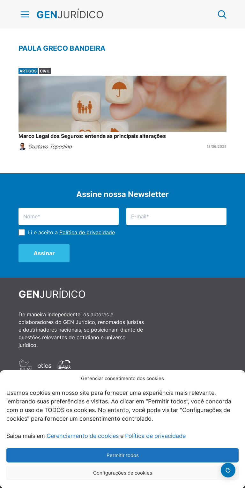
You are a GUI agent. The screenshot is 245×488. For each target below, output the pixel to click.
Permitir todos (123, 455)
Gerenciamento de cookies (83, 435)
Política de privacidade (155, 435)
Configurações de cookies (122, 473)
